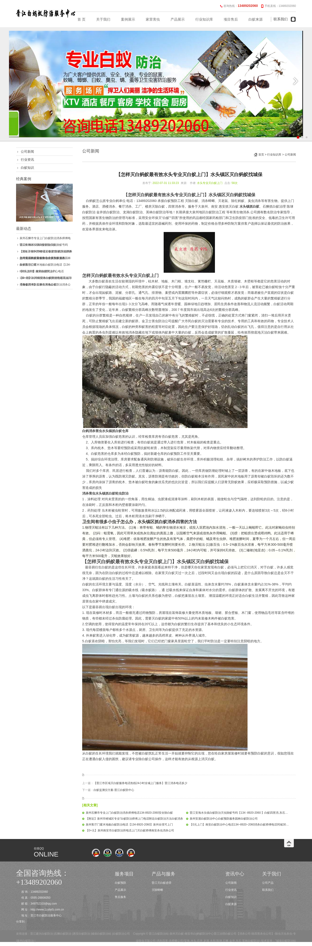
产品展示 (178, 19)
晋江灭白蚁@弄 (161, 882)
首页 (261, 154)
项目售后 (231, 19)
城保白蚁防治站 (101, 933)
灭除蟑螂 (157, 890)
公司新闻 (27, 151)
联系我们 (281, 19)
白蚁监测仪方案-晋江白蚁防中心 (114, 790)
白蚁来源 (255, 19)
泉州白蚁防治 (25, 940)
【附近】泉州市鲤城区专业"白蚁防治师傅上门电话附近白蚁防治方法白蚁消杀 (134, 818)
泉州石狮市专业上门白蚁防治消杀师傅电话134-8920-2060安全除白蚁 (129, 812)
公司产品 (268, 882)
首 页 (81, 19)
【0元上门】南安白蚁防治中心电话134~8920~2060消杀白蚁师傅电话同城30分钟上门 (243, 824)
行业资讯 (27, 159)
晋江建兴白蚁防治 (41, 933)
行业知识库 (204, 19)
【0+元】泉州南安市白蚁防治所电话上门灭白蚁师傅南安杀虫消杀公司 (130, 830)
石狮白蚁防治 (62, 933)
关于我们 (103, 19)
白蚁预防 (120, 882)
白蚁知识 (27, 168)
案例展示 (128, 19)
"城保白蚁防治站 (285, 940)
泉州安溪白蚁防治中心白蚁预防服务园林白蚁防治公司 (224, 818)
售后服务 (120, 897)
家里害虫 (153, 19)
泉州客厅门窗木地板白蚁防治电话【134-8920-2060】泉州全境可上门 (129, 824)
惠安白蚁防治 (81, 933)
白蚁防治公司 (121, 933)
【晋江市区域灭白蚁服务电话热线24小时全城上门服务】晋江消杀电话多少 (140, 783)
